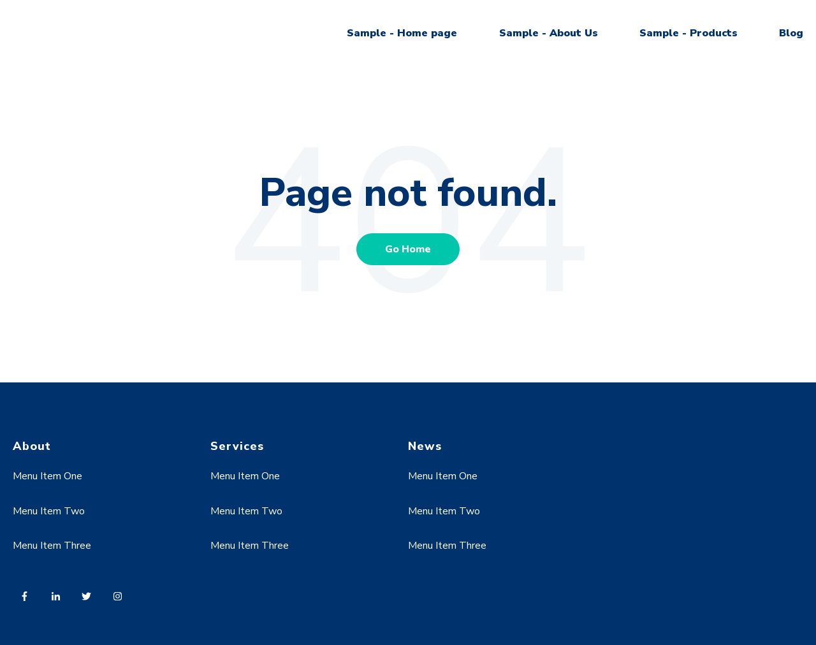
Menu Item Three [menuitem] (52, 546)
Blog (791, 33)
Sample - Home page (402, 33)
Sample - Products (688, 33)
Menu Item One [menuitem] (47, 476)
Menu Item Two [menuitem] (49, 511)
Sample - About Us (548, 33)
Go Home (408, 249)
